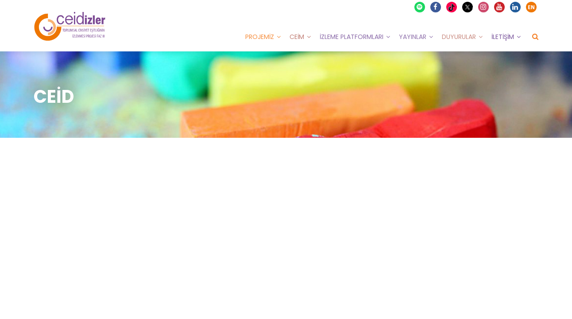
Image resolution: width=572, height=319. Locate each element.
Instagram (484, 7)
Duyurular (459, 36)
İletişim (502, 36)
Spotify (420, 7)
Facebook (436, 7)
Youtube (500, 7)
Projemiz (259, 36)
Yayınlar (412, 36)
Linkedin (516, 7)
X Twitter (468, 6)
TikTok (452, 7)
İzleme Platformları (351, 36)
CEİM (297, 36)
